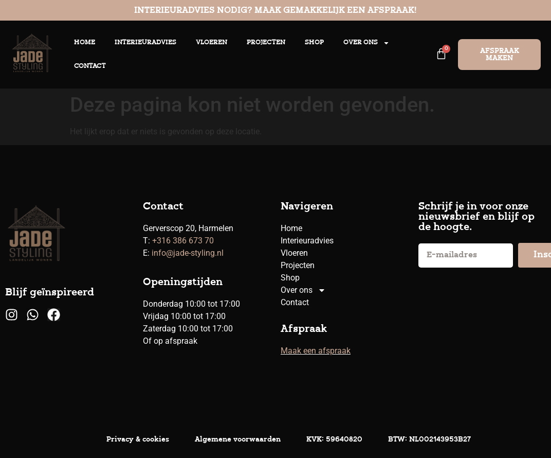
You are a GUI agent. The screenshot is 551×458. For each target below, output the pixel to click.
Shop (314, 42)
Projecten (266, 42)
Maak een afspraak (316, 351)
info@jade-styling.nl (188, 253)
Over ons (366, 42)
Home (84, 42)
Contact (90, 66)
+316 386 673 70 (183, 240)
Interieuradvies (145, 42)
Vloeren (211, 42)
